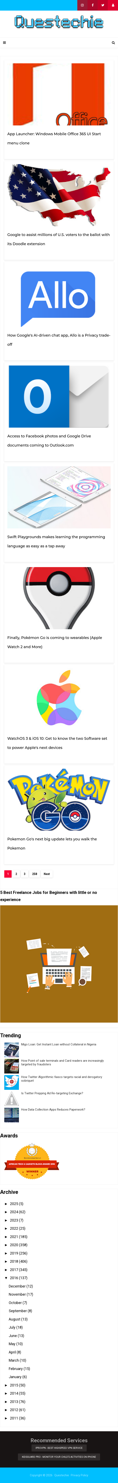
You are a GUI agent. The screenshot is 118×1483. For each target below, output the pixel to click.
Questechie (61, 1475)
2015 (14, 1385)
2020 (14, 1245)
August (15, 1319)
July (12, 1327)
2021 (14, 1237)
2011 (14, 1418)
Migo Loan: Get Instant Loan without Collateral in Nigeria (58, 1044)
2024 (14, 1212)
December (17, 1286)
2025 (14, 1204)
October (16, 1303)
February (16, 1369)
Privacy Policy (79, 1475)
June (13, 1336)
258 (34, 874)
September (18, 1311)
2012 (14, 1410)
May (12, 1344)
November (18, 1294)
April (13, 1352)
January (15, 1377)
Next (47, 874)
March (14, 1360)
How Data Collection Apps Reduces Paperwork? (53, 1109)
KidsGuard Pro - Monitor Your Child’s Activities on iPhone (59, 1457)
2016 (14, 1278)
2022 (14, 1228)
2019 (14, 1253)
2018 (14, 1261)
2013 (14, 1402)
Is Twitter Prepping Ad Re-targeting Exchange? (52, 1093)
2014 (14, 1393)
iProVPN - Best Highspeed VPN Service (59, 1448)
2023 (14, 1220)
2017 (14, 1270)
